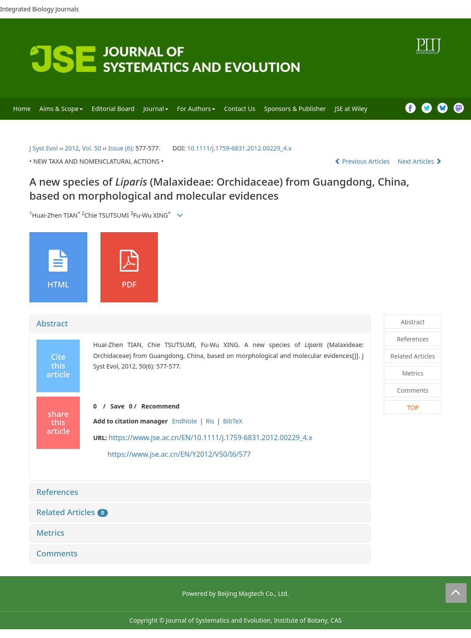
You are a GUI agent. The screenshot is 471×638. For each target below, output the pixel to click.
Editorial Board (113, 108)
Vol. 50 (91, 148)
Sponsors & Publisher (295, 108)
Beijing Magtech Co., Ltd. (253, 593)
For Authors (196, 108)
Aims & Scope (61, 108)
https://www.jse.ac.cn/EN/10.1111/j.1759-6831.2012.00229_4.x (211, 437)
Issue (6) (120, 148)
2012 (72, 148)
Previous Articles (363, 161)
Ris (210, 421)
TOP (413, 407)
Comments (57, 553)
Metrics (50, 532)
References (57, 492)
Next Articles (420, 161)
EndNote (184, 421)
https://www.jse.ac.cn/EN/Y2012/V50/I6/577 (179, 454)
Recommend (160, 406)
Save (118, 406)
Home (22, 108)
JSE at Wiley (351, 108)
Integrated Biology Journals (39, 9)
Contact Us (239, 108)
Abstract (52, 323)
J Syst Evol (43, 148)
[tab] (200, 324)
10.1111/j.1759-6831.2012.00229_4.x (239, 148)
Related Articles (72, 512)
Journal (155, 108)
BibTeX (232, 421)
